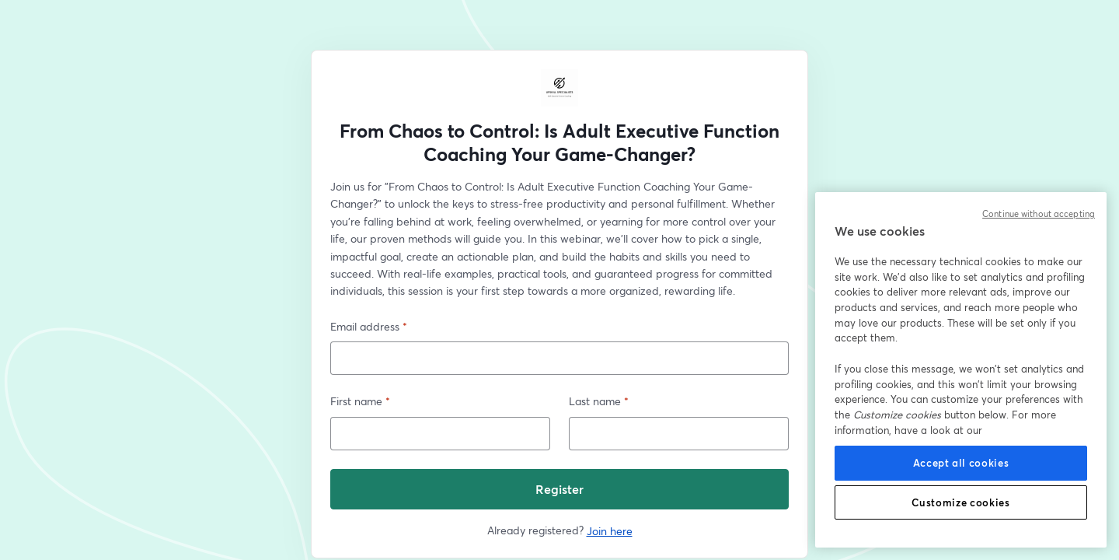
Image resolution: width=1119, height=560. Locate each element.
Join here (610, 530)
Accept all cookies (961, 463)
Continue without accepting (1038, 213)
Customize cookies (960, 502)
